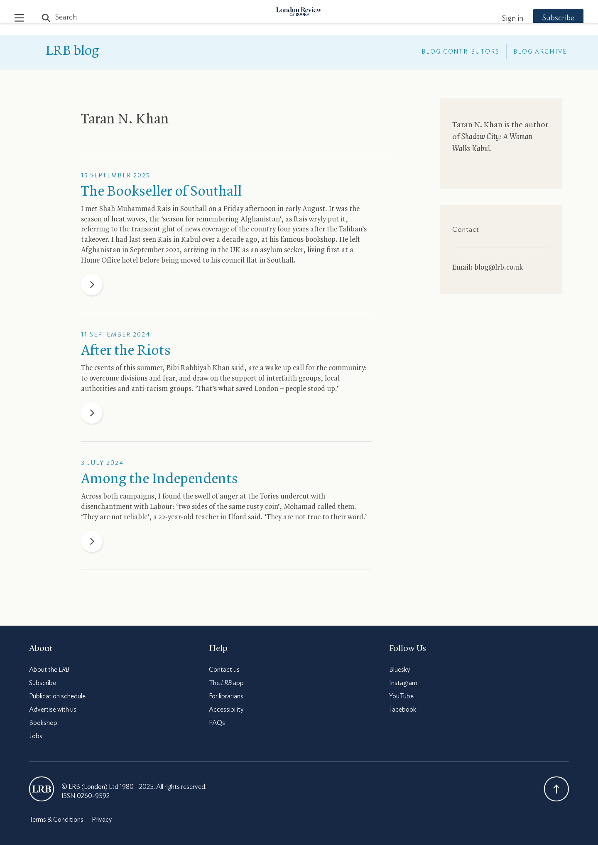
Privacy (102, 819)
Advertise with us (52, 709)
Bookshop (43, 723)
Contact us (224, 669)
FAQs (217, 723)
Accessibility (226, 709)
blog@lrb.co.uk (498, 267)
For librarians (226, 696)
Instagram (403, 683)
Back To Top (556, 788)
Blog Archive (540, 52)
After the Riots (126, 351)
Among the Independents (159, 479)
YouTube (401, 696)
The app (226, 683)
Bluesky (399, 669)
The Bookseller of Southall (161, 191)
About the (49, 669)
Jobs (35, 736)
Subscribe (544, 18)
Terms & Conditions (56, 819)
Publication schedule (57, 696)
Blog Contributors (461, 52)
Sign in (498, 18)
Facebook (402, 709)
